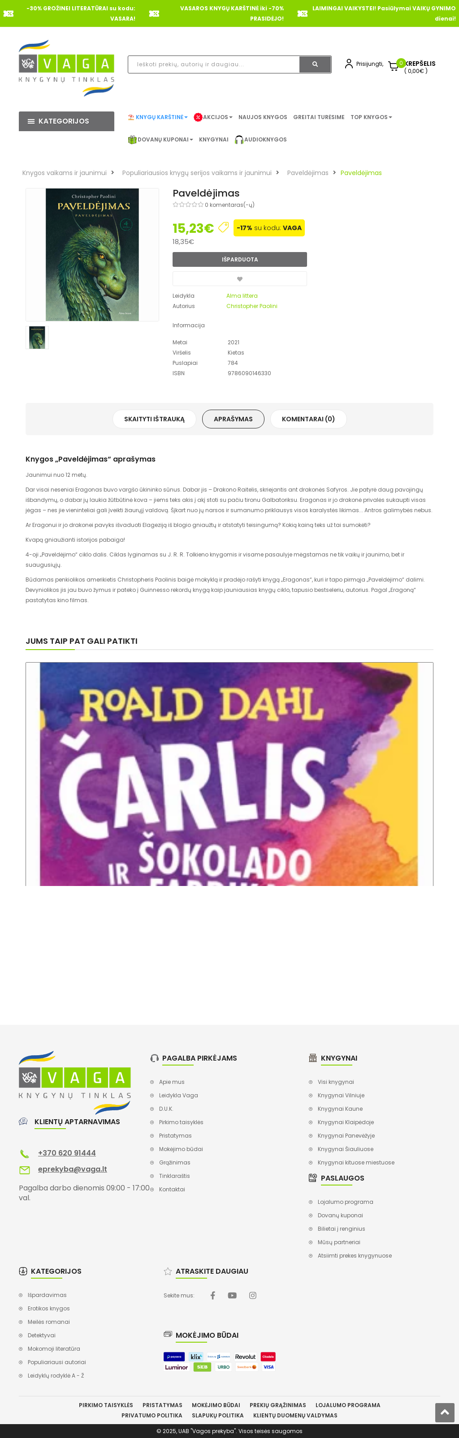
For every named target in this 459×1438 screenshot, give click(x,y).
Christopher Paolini (251, 306)
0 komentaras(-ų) (230, 205)
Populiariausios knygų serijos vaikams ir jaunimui (197, 172)
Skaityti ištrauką (154, 419)
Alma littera (242, 296)
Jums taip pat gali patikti (82, 640)
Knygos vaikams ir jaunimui (64, 172)
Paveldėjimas (308, 172)
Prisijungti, (369, 64)
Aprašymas (233, 419)
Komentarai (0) (308, 419)
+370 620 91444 (67, 1153)
